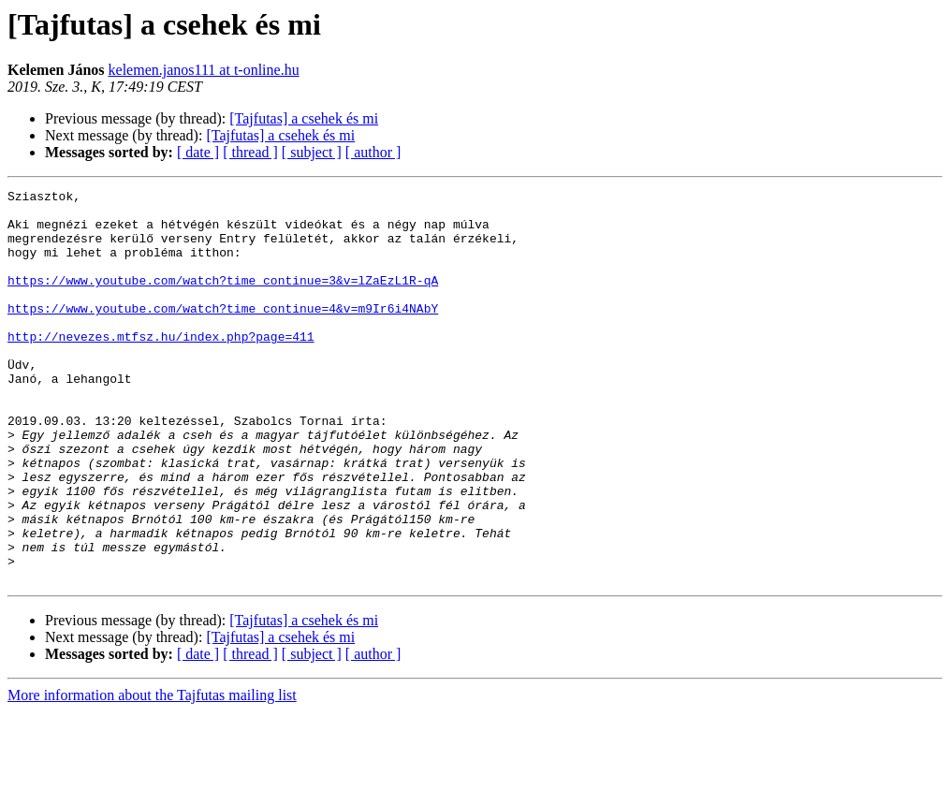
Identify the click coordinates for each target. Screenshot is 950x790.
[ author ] (373, 152)
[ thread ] (250, 152)
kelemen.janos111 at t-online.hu (204, 70)
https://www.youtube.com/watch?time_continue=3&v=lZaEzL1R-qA (222, 299)
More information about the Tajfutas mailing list (152, 774)
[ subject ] (312, 152)
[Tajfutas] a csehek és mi (303, 118)
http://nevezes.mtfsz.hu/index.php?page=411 (160, 366)
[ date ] (198, 152)
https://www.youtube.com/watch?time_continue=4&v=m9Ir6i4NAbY (222, 333)
